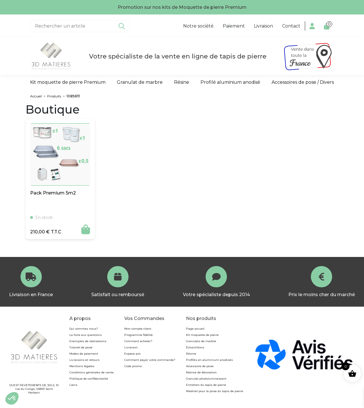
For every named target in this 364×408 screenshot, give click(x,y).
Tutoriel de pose (80, 347)
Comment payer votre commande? (149, 360)
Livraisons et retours (84, 360)
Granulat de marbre (140, 82)
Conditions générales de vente (91, 372)
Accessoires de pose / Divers (303, 82)
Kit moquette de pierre (202, 335)
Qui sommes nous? (83, 328)
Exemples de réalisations (87, 341)
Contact (291, 26)
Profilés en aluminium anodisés (209, 360)
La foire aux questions (85, 335)
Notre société (198, 26)
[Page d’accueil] (51, 56)
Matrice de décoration (201, 372)
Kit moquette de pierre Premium (68, 82)
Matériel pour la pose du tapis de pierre (214, 391)
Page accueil (195, 328)
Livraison (263, 26)
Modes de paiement (83, 353)
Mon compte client (137, 328)
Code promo (133, 366)
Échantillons (195, 347)
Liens (73, 385)
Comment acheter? (138, 341)
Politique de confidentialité (88, 378)
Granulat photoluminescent (206, 378)
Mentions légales (81, 366)
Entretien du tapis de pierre (206, 385)
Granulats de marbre (201, 341)
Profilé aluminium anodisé (230, 82)
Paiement (234, 26)
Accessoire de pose (200, 366)
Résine (181, 82)
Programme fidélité (138, 335)
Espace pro (132, 353)
